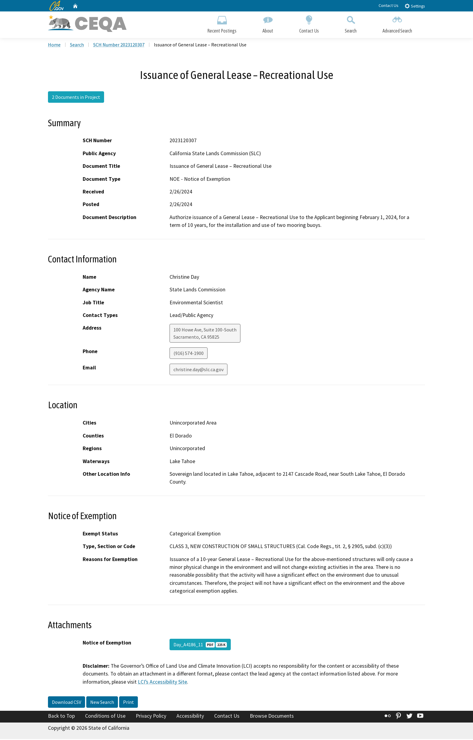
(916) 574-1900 (188, 354)
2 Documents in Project (76, 98)
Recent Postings (222, 23)
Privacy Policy (151, 716)
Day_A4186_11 (200, 645)
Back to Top (61, 716)
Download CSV (66, 703)
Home (54, 45)
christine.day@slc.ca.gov (198, 370)
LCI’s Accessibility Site (162, 682)
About (268, 23)
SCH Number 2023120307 (118, 45)
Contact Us (388, 5)
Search (350, 23)
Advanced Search (397, 23)
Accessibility (190, 716)
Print (128, 703)
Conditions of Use (105, 716)
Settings (415, 6)
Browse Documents (272, 716)
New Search (102, 703)
